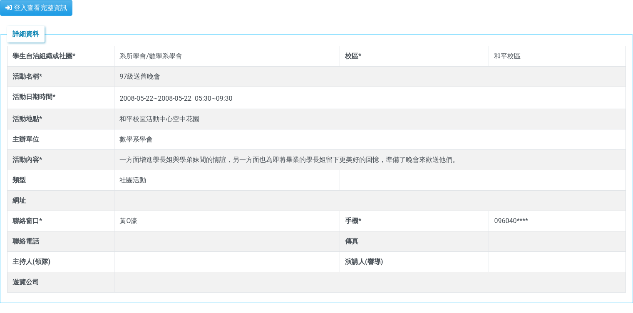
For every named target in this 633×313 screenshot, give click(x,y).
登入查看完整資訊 (36, 8)
